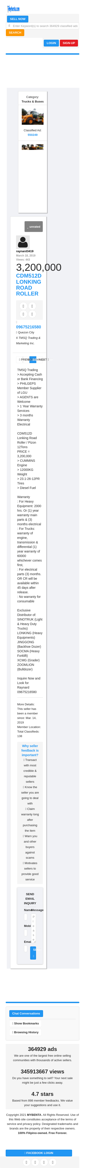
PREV (21, 359)
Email (24, 941)
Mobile (24, 926)
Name (24, 910)
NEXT (41, 359)
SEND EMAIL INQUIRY (30, 898)
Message (33, 910)
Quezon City (26, 332)
